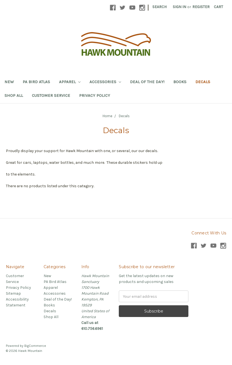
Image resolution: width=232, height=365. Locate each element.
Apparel (70, 81)
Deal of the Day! (147, 81)
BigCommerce (35, 346)
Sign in (179, 6)
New (9, 81)
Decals (202, 81)
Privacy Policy (94, 95)
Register (201, 6)
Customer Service (51, 95)
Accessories (105, 81)
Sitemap (13, 293)
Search (159, 6)
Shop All (13, 95)
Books (179, 81)
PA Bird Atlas (36, 81)
